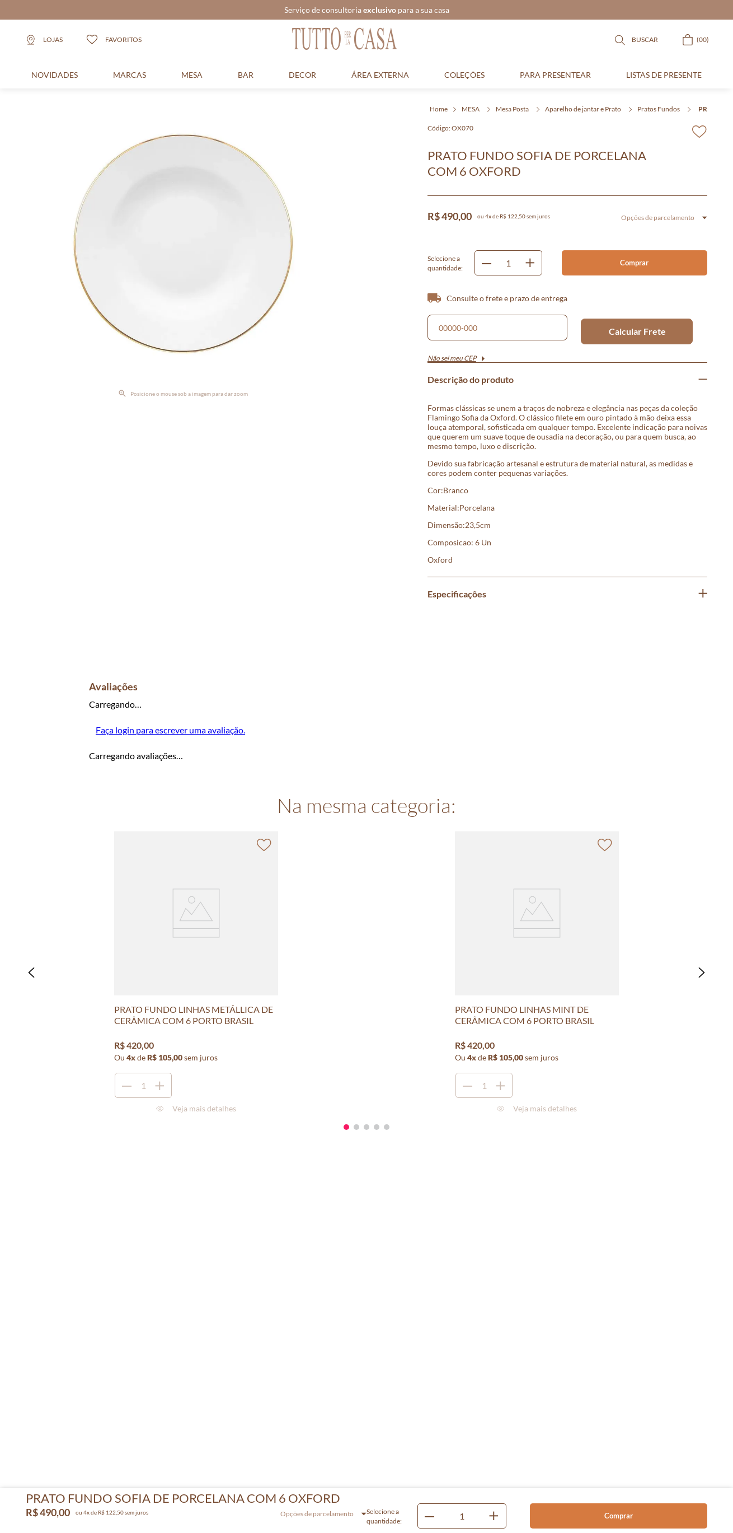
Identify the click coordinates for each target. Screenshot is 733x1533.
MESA (471, 109)
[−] (487, 263)
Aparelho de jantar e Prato (583, 109)
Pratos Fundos (658, 109)
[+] (530, 263)
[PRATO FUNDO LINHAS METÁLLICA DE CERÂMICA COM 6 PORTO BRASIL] (196, 969)
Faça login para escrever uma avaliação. (170, 726)
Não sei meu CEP (451, 354)
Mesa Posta (512, 109)
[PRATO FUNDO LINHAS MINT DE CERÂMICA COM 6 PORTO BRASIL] (537, 969)
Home (439, 109)
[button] (31, 968)
